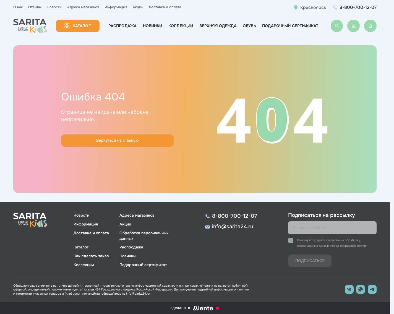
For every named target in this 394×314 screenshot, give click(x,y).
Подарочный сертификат (290, 25)
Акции (137, 7)
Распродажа (122, 25)
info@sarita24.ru (232, 226)
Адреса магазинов (83, 7)
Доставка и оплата (165, 7)
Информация (116, 7)
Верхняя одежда (218, 25)
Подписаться (310, 260)
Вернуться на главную (117, 140)
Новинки (152, 25)
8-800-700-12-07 (358, 7)
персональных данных (313, 246)
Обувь (249, 25)
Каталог (82, 25)
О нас (18, 7)
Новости (54, 7)
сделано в (195, 308)
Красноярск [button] (313, 7)
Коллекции (180, 25)
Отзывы (34, 7)
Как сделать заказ (91, 255)
